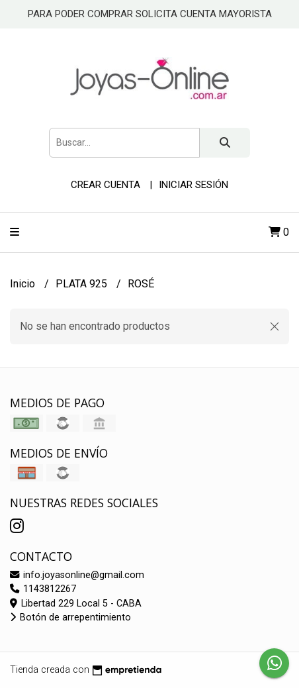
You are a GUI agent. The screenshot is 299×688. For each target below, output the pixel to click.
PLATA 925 (83, 283)
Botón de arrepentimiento (70, 617)
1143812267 (43, 589)
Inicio (24, 283)
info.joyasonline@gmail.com (77, 575)
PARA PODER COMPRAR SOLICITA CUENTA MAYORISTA (150, 14)
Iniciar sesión (193, 185)
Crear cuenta (105, 185)
